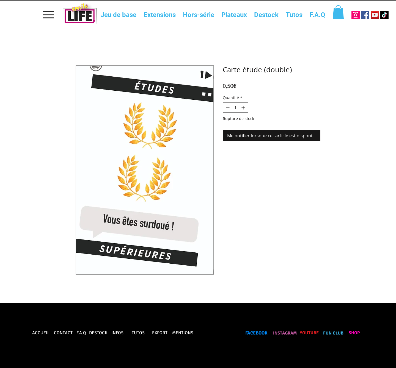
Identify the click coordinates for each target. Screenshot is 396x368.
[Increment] (243, 107)
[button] (338, 12)
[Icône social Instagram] (355, 15)
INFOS (117, 333)
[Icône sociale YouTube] (375, 15)
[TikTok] (384, 15)
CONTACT (63, 333)
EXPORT (159, 333)
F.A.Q (81, 333)
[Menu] (48, 14)
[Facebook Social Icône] (365, 15)
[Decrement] (227, 107)
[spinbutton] (235, 107)
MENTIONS (182, 333)
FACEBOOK (256, 333)
